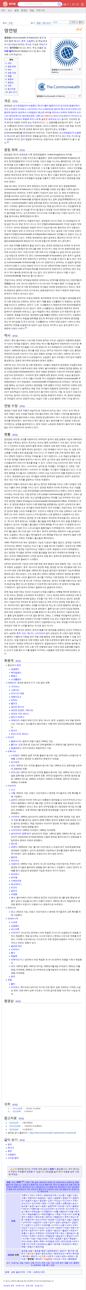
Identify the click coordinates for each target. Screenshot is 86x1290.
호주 (23, 41)
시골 (62, 1225)
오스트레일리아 (20, 105)
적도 (64, 1259)
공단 (50, 1198)
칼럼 (16, 10)
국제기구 (43, 44)
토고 (13, 911)
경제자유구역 (50, 1195)
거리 (32, 1195)
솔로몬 (44, 119)
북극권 (76, 1253)
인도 (6, 109)
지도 (71, 1263)
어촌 (72, 1228)
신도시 (33, 1228)
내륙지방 (66, 1203)
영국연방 (16, 1108)
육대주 (39, 1259)
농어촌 (24, 1206)
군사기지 (25, 1203)
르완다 (14, 847)
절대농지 (71, 1233)
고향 (23, 1198)
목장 (58, 1214)
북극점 (26, 1256)
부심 (72, 1217)
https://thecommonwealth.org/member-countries (52, 1133)
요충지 (49, 1230)
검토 (52, 1169)
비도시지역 (41, 1219)
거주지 (39, 1195)
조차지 (41, 1236)
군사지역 (36, 1203)
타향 (23, 1244)
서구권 (42, 1256)
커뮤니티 (40, 10)
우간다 (69, 109)
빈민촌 (51, 1219)
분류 (7, 1272)
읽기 (33, 23)
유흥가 (24, 1233)
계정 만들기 (62, 4)
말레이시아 (54, 105)
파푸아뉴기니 (54, 119)
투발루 (26, 119)
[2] (26, 328)
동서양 (30, 1253)
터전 (33, 1244)
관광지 (28, 1200)
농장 (32, 1206)
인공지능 (15, 1263)
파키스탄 (15, 772)
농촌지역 (52, 1206)
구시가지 (66, 1200)
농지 (38, 1206)
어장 (66, 1228)
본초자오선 (59, 1253)
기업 (52, 1263)
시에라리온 (48, 109)
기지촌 (51, 1203)
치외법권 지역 (52, 1241)
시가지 (55, 1225)
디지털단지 (47, 1211)
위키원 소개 (20, 1286)
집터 (66, 1238)
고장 (75, 1195)
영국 (41, 37)
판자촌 (57, 1244)
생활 (66, 1263)
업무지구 (34, 1230)
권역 (44, 1203)
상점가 (28, 1225)
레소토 (41, 112)
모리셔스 (56, 112)
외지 (42, 1230)
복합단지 (58, 1217)
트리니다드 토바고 (19, 734)
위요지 (73, 1230)
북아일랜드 (16, 672)
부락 (66, 1217)
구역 (74, 1200)
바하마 (64, 112)
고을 (69, 1195)
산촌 (45, 1222)
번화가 (30, 1217)
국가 (27, 44)
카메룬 (14, 894)
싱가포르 (64, 105)
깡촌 (58, 1203)
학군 (75, 1244)
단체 (57, 1263)
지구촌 (26, 1238)
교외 (50, 1200)
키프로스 (22, 109)
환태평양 (72, 1259)
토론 (11, 23)
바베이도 (48, 116)
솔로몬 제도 (16, 946)
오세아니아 (13, 918)
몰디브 (14, 744)
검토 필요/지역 (18, 1272)
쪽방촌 (73, 1238)
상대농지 (65, 1222)
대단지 (26, 1209)
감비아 (57, 109)
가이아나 (75, 116)
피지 (32, 119)
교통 (32, 1263)
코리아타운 (66, 1241)
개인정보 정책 (8, 1286)
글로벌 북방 (39, 1251)
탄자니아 (77, 109)
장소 (62, 1233)
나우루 (37, 119)
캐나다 (17, 41)
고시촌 (61, 1195)
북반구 (34, 1256)
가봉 (13, 793)
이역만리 (40, 1233)
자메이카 (72, 112)
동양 (38, 1253)
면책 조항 (29, 1286)
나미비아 (15, 816)
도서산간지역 (47, 1209)
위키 (3, 10)
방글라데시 (74, 105)
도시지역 (70, 1209)
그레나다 (15, 690)
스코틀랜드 (16, 679)
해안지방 (40, 1247)
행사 (48, 1265)
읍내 (32, 1233)
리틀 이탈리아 (60, 1211)
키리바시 (18, 119)
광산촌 (43, 1200)
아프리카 (12, 785)
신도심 (41, 1228)
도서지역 (60, 1209)
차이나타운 (26, 1241)
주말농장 (50, 1236)
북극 (69, 1253)
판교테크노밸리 (44, 1244)
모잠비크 (15, 864)
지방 (33, 1238)
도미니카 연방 (17, 693)
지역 (33, 1169)
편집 (39, 23)
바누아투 (15, 929)
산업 (48, 1263)
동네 (27, 1211)
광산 (35, 1200)
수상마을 (46, 1225)
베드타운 (40, 1217)
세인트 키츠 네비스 (20, 713)
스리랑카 (13, 109)
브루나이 (12, 751)
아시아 (11, 737)
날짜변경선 (52, 1251)
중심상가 (60, 1236)
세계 (8, 1182)
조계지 (33, 1236)
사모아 (14, 932)
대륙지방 (35, 1209)
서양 (57, 1256)
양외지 (59, 1228)
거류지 (24, 1195)
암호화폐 (37, 1265)
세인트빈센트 (28, 116)
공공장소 (42, 1198)
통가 (11, 119)
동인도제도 (47, 1253)
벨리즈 (14, 703)
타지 (75, 1241)
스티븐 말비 (13, 1158)
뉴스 (10, 10)
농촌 (44, 1206)
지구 (77, 1236)
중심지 (70, 1236)
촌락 (36, 1241)
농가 (75, 1203)
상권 (57, 1222)
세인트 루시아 (17, 707)
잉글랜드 (15, 669)
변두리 (49, 1217)
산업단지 (37, 1222)
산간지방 (60, 1219)
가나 (40, 109)
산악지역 (27, 1222)
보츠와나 (22, 112)
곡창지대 (31, 1198)
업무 (61, 1263)
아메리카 (12, 682)
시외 (74, 1225)
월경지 (65, 1230)
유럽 (10, 980)
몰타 (46, 105)
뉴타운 (61, 1206)
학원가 (30, 1247)
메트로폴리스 (48, 1214)
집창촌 (58, 1238)
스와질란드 (32, 112)
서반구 (50, 1256)
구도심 (57, 1200)
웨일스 (14, 676)
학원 (23, 1247)
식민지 (10, 44)
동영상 (24, 10)
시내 (68, 1225)
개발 (21, 1263)
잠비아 (14, 112)
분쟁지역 (29, 1219)
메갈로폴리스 (33, 1214)
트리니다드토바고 (61, 116)
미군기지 (66, 1214)
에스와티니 (16, 884)
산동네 (76, 1219)
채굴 (32, 10)
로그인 (75, 4)
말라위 (7, 112)
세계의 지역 (39, 1272)
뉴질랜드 (31, 41)
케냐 (63, 109)
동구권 (71, 1251)
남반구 (63, 1251)
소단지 (36, 1225)
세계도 (71, 1256)
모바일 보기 (39, 1286)
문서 (5, 23)
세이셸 (48, 112)
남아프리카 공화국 (19, 833)
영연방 (15, 1111)
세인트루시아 (15, 116)
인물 (43, 1265)
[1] (8, 142)
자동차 (27, 1263)
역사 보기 (46, 23)
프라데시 (66, 1244)
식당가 (24, 1228)
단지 (68, 1206)
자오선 (57, 1259)
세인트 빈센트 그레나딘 (22, 710)
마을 (71, 1211)
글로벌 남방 (26, 1251)
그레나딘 (39, 116)
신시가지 (50, 1228)
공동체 (57, 1198)
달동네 (75, 1206)
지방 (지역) (42, 1238)
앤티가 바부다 (17, 717)
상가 (51, 1222)
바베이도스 (16, 697)
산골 (69, 1219)
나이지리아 (32, 109)
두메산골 (35, 1211)
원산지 (57, 1230)
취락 (42, 1241)
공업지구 (66, 1198)
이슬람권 (48, 1259)
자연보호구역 (52, 1233)
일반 (53, 1265)
